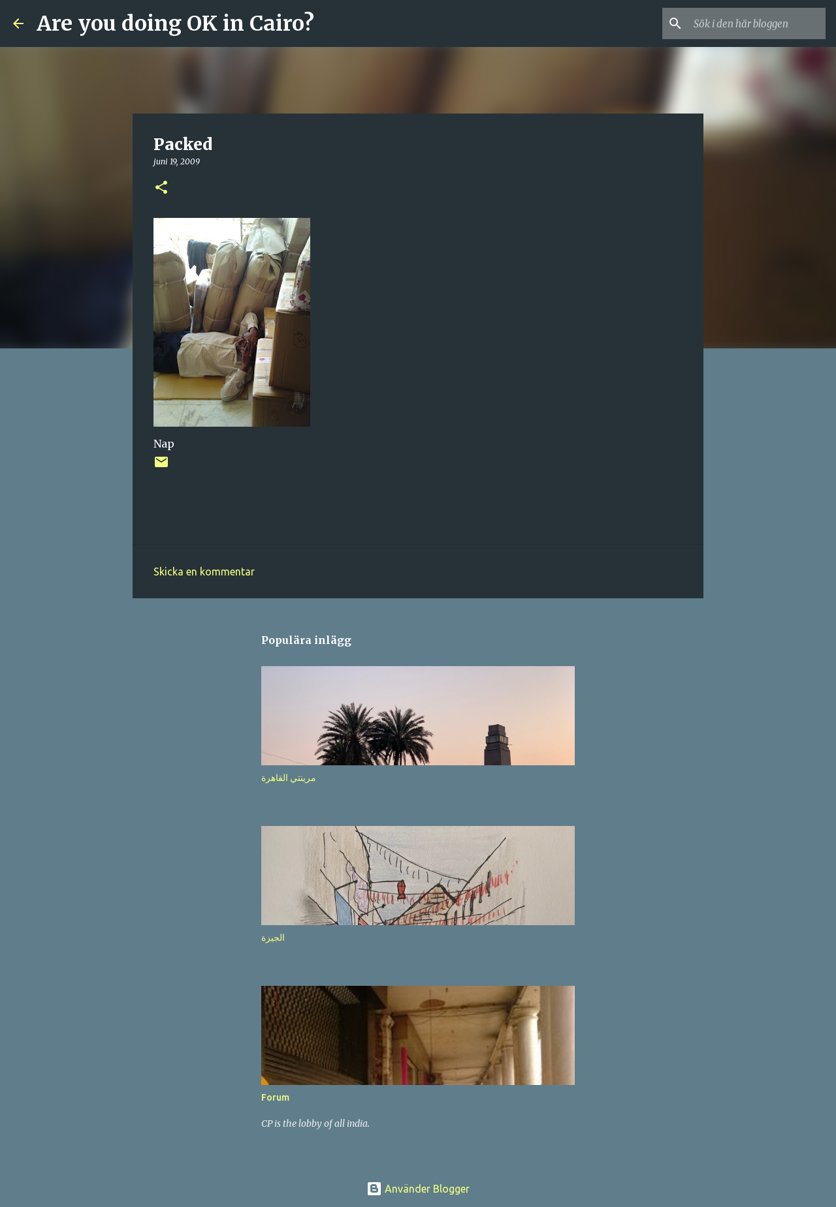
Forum (275, 1097)
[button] (161, 188)
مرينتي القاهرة (288, 777)
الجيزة (273, 937)
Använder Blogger (418, 1189)
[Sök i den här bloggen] (757, 23)
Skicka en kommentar (204, 571)
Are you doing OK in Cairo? (175, 23)
